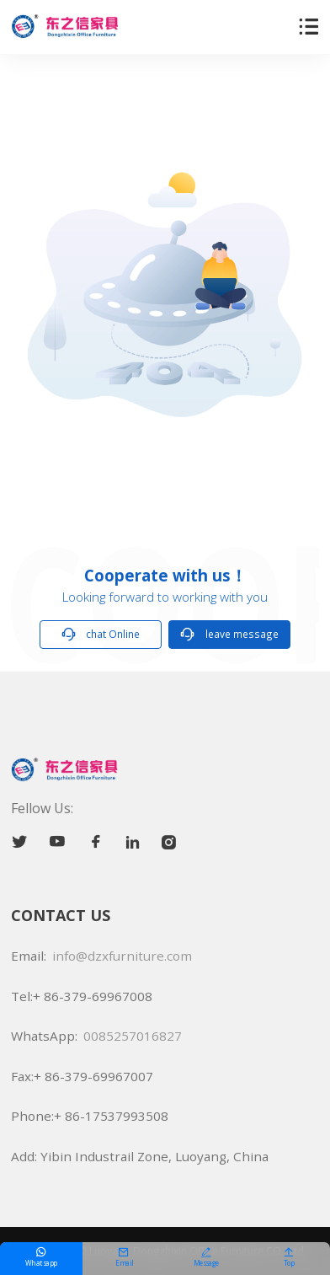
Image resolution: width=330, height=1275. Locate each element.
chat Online (101, 634)
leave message (229, 634)
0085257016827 (132, 1035)
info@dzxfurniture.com (122, 955)
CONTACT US (60, 915)
